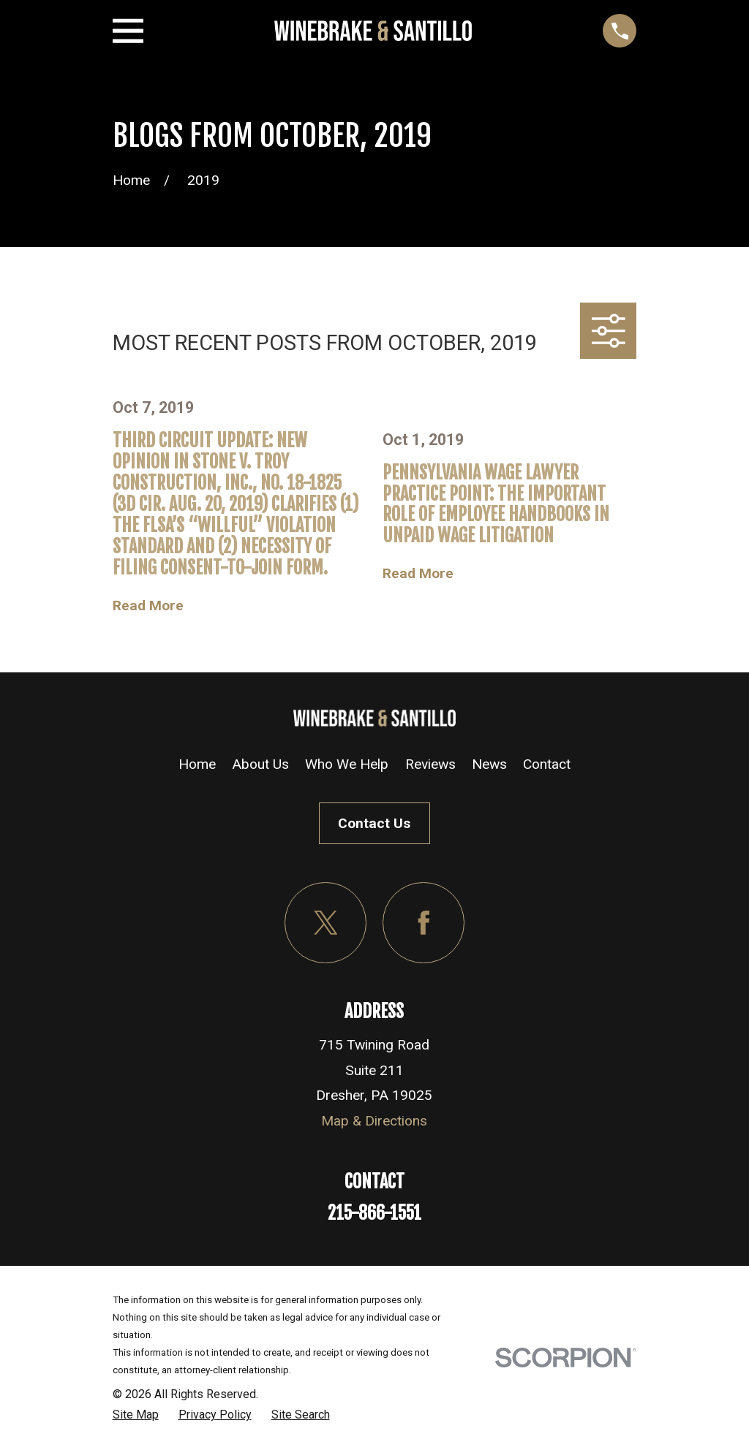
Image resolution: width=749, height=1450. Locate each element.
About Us (260, 764)
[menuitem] (136, 1414)
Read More (148, 605)
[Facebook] (423, 923)
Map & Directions (374, 1120)
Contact (547, 764)
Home (197, 764)
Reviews (430, 764)
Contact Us (374, 823)
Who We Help (346, 764)
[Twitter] (325, 923)
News (489, 764)
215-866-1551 (374, 1213)
